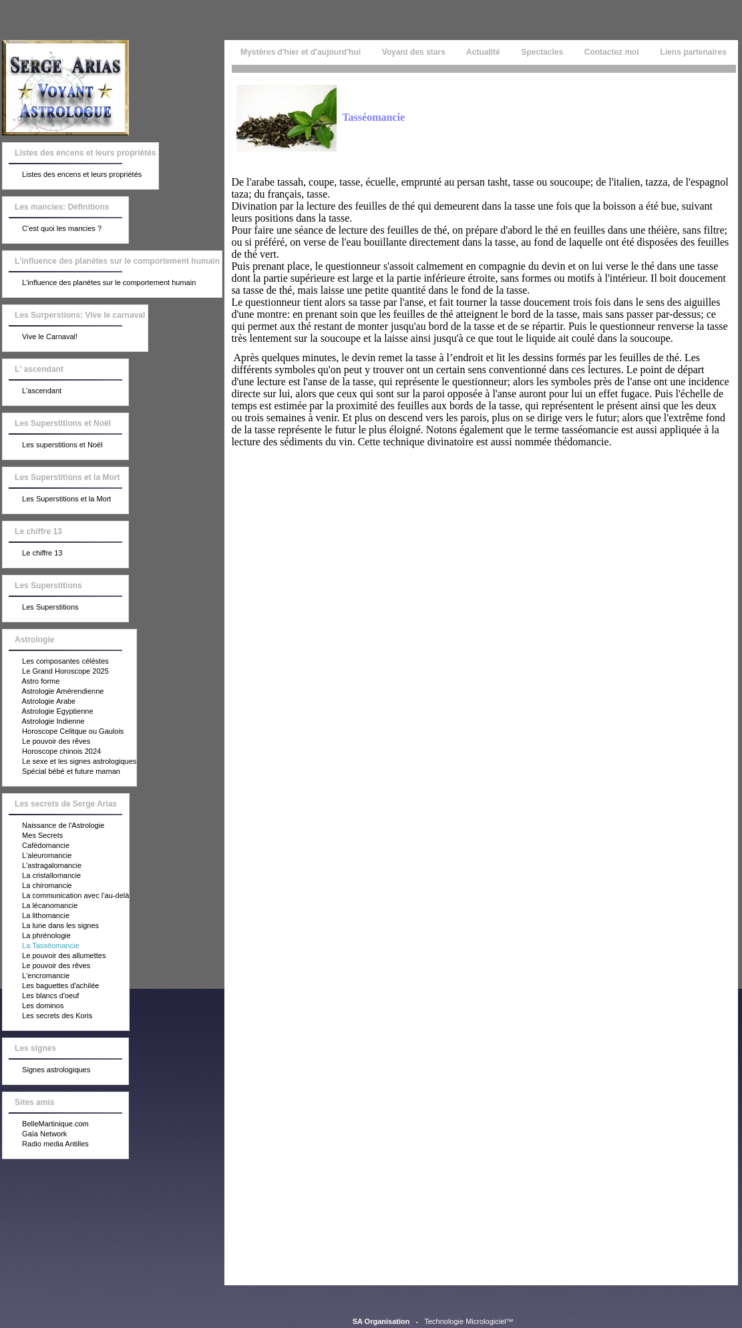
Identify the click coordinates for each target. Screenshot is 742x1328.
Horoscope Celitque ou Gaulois (63, 731)
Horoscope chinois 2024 (52, 751)
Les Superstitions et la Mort (57, 499)
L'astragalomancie (42, 866)
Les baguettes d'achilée (51, 986)
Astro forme (31, 681)
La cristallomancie (42, 876)
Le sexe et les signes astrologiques (69, 761)
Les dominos (33, 1006)
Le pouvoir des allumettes (54, 956)
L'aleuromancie (37, 856)
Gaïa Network (35, 1134)
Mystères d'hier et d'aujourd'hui (299, 52)
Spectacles (542, 52)
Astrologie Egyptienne (48, 711)
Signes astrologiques (46, 1070)
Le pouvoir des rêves (46, 741)
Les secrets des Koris (47, 1016)
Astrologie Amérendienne (53, 691)
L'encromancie (36, 976)
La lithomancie (36, 916)
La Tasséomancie (41, 946)
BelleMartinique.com (46, 1124)
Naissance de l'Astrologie (53, 826)
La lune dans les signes (51, 926)
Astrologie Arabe (39, 701)
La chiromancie (37, 886)
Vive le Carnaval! (40, 337)
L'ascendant (32, 391)
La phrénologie (37, 936)
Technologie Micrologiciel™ (468, 1321)
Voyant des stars (413, 52)
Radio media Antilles (46, 1144)
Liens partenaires (693, 52)
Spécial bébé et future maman (61, 772)
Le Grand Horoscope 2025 (56, 671)
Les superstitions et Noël (53, 445)
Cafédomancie (36, 846)
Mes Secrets (33, 836)
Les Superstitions (40, 607)
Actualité (483, 52)
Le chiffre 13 (32, 553)
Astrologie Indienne (44, 721)
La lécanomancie (40, 906)
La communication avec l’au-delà (66, 896)
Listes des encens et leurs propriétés (72, 175)
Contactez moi (611, 52)
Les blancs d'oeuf (41, 996)
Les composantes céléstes (56, 661)
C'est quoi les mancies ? (52, 229)
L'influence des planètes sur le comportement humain (99, 283)
